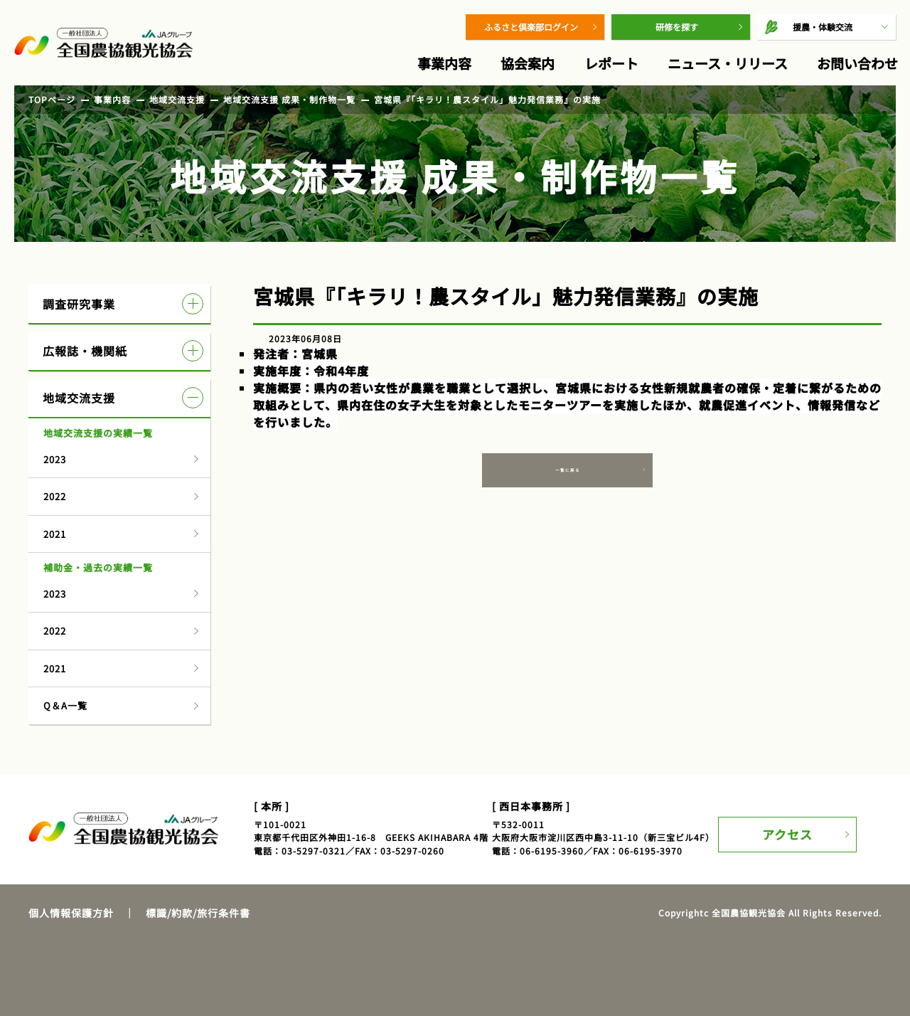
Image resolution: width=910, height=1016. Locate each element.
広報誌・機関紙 (123, 350)
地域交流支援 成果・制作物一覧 (289, 99)
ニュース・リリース (728, 63)
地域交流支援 (177, 99)
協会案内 (527, 63)
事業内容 (444, 63)
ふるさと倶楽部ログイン (531, 27)
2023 (54, 459)
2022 (54, 496)
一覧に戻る (567, 474)
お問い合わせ (857, 63)
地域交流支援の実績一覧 (98, 433)
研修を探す (676, 27)
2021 (54, 534)
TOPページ (51, 99)
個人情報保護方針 (71, 913)
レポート (611, 63)
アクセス (794, 828)
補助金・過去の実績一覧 (98, 567)
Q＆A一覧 (65, 705)
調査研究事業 (123, 303)
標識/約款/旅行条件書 (198, 913)
